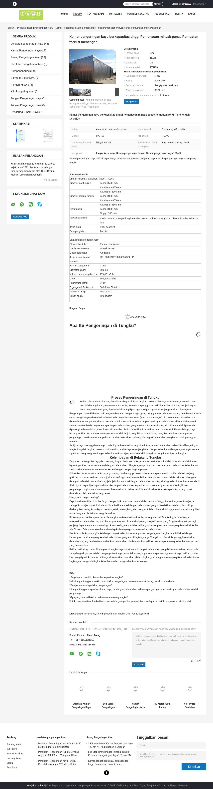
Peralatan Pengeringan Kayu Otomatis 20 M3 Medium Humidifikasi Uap (59, 745)
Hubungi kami (162, 13)
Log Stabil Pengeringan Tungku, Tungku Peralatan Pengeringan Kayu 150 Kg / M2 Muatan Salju (108, 705)
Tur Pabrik (115, 13)
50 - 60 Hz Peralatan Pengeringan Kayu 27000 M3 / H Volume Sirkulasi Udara (189, 705)
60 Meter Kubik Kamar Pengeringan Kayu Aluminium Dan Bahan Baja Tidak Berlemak (162, 705)
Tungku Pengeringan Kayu (26, 98)
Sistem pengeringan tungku (110, 613)
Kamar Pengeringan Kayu (26, 50)
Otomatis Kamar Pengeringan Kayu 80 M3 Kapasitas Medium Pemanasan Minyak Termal (81, 705)
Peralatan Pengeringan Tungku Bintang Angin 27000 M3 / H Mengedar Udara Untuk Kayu (58, 754)
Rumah (64, 13)
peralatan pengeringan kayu (27, 43)
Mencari (157, 4)
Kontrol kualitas (138, 13)
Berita (179, 13)
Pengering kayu (20, 84)
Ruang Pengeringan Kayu (40, 27)
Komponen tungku (21, 71)
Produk (77, 13)
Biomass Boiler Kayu (23, 77)
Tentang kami (95, 13)
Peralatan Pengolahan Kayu (27, 64)
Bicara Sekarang (180, 3)
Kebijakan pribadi (36, 785)
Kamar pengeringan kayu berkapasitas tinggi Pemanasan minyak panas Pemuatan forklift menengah (93, 103)
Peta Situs (12, 767)
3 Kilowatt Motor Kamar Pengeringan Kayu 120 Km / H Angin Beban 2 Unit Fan (110, 745)
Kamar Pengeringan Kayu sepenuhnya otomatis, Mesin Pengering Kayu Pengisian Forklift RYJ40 (135, 705)
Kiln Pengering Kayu (22, 91)
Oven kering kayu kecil (137, 613)
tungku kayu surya (85, 613)
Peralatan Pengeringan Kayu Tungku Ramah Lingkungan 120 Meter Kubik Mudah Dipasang (57, 763)
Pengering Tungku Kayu (25, 112)
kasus (192, 13)
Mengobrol (131, 101)
